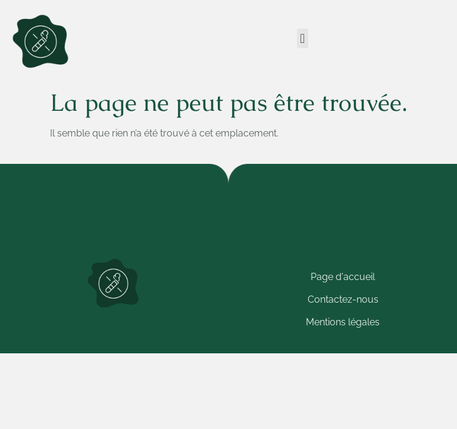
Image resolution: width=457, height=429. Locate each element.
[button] (302, 38)
